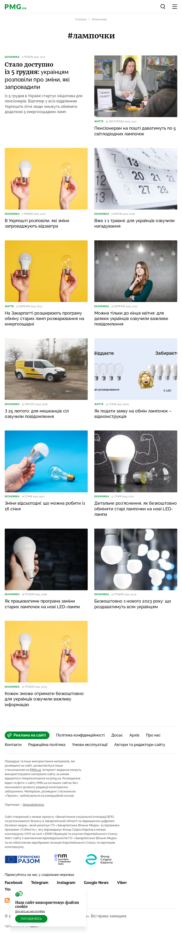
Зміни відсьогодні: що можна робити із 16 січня (45, 506)
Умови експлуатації (90, 744)
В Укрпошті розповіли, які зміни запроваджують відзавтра (37, 223)
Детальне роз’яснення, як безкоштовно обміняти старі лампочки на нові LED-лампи (135, 509)
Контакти (13, 744)
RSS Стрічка (19, 900)
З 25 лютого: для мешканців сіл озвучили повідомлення (37, 413)
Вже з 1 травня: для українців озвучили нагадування (134, 223)
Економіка (12, 57)
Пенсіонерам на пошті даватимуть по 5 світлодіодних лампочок (135, 131)
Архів (134, 735)
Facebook (14, 882)
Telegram (39, 882)
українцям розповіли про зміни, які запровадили (37, 75)
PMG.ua (35, 770)
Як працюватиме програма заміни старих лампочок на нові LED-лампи (42, 604)
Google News (96, 882)
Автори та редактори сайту (139, 744)
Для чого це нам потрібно (30, 911)
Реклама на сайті (26, 735)
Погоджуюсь (31, 918)
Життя (98, 121)
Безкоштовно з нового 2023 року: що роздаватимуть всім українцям (132, 604)
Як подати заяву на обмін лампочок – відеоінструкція (132, 413)
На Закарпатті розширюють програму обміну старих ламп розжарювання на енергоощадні (44, 319)
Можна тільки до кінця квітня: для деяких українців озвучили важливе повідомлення (131, 319)
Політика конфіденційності (80, 735)
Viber (122, 882)
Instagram (66, 882)
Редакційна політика (46, 744)
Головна (80, 19)
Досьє (117, 735)
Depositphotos (33, 804)
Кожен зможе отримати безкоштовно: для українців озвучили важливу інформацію (44, 699)
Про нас (153, 735)
